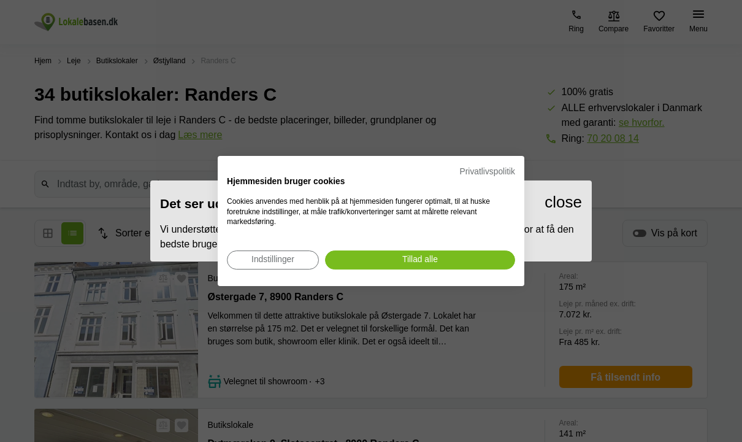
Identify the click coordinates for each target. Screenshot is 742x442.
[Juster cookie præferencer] (273, 259)
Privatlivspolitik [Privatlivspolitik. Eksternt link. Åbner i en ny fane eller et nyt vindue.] (487, 171)
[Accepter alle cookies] (420, 259)
